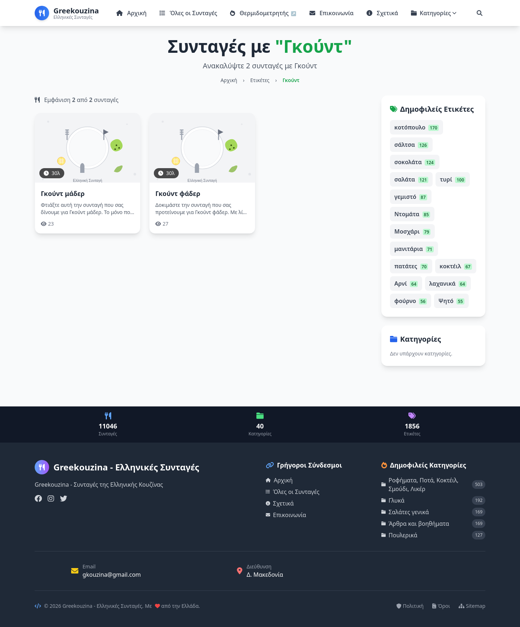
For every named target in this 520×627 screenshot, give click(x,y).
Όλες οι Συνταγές (188, 13)
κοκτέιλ (455, 266)
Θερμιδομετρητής (260, 13)
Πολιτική (410, 605)
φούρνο (410, 301)
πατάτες (411, 266)
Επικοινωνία (331, 13)
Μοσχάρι (412, 231)
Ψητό (451, 301)
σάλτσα (411, 145)
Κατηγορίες (433, 13)
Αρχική (131, 13)
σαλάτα (411, 179)
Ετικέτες (259, 80)
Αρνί (406, 283)
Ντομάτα (412, 214)
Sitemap (472, 605)
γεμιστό (410, 197)
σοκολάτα (414, 162)
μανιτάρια (414, 249)
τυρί (452, 179)
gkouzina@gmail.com (112, 575)
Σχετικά (382, 13)
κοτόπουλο (416, 127)
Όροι (441, 605)
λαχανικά (448, 283)
